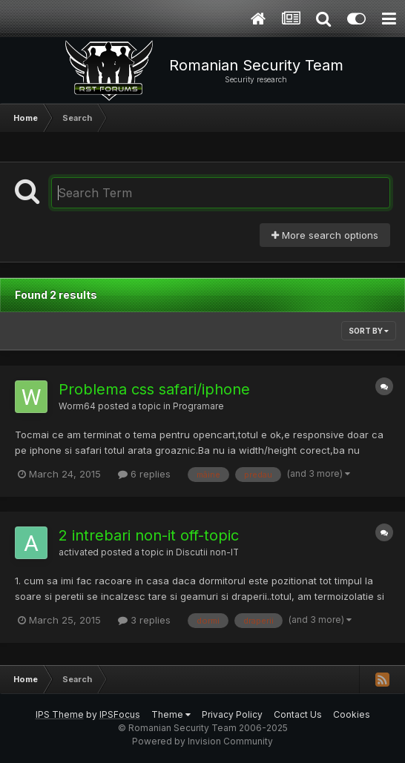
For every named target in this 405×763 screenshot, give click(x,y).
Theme (171, 714)
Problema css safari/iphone (154, 389)
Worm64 (77, 406)
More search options (324, 235)
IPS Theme (60, 714)
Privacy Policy (232, 714)
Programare (198, 406)
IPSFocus (119, 714)
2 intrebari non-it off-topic (149, 535)
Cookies (351, 714)
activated (79, 552)
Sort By (369, 330)
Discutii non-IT (207, 552)
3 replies (144, 620)
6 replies (144, 474)
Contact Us (298, 714)
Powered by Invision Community (202, 741)
